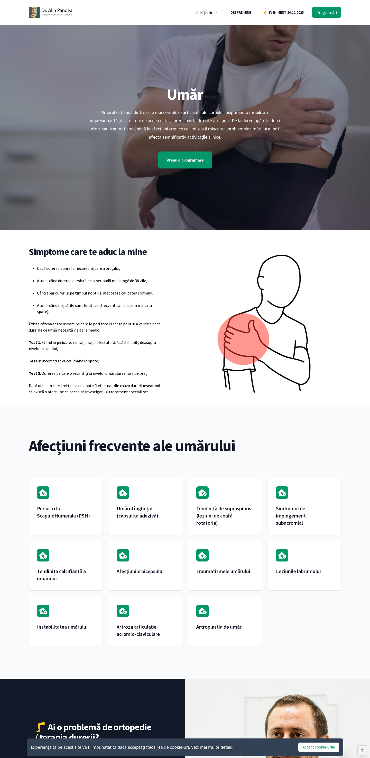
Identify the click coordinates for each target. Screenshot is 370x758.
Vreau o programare (185, 160)
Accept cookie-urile (318, 747)
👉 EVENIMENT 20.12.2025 (283, 12)
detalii (226, 747)
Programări (326, 12)
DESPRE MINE (240, 12)
